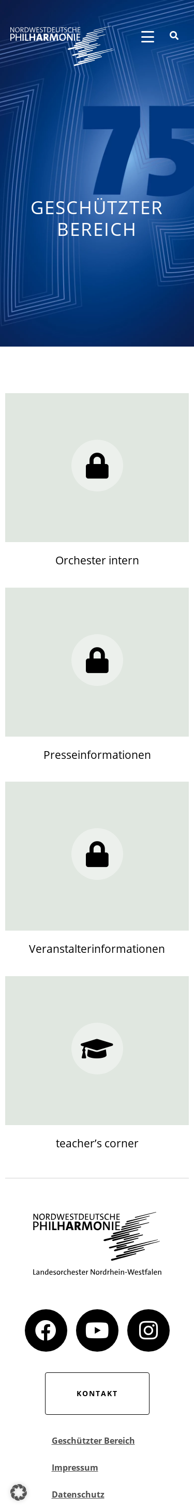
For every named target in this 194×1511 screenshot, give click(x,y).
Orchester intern (97, 560)
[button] (18, 1492)
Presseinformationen (97, 754)
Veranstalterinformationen (97, 948)
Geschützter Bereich (93, 1440)
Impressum (75, 1467)
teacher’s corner (97, 1143)
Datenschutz (78, 1494)
